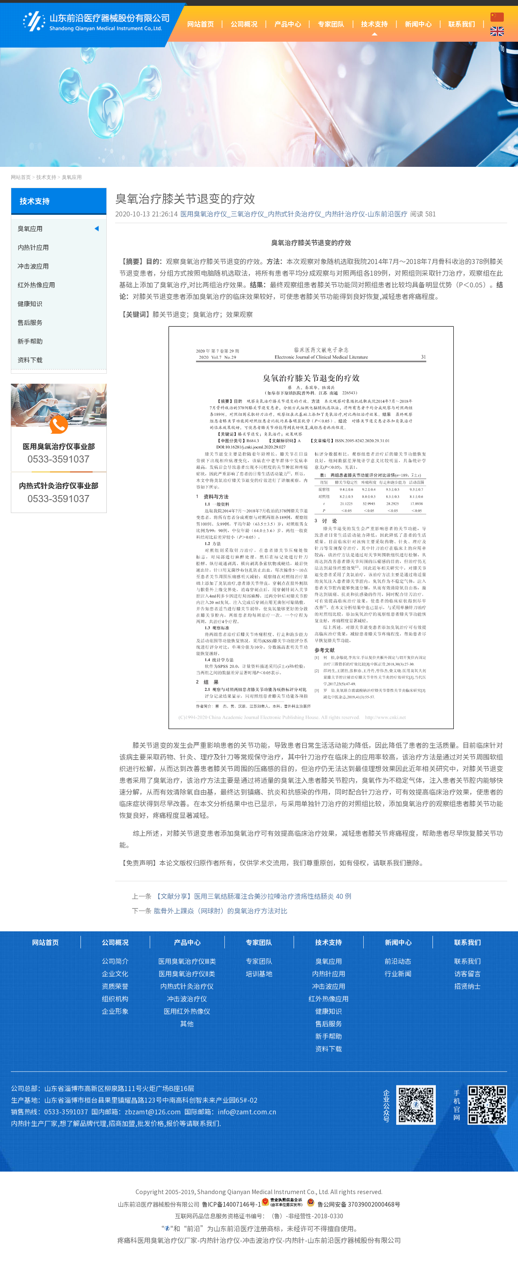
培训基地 (259, 871)
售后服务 (328, 921)
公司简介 (115, 859)
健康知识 (328, 909)
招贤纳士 (467, 884)
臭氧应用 (72, 177)
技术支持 (374, 24)
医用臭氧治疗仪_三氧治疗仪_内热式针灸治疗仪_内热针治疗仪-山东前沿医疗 (293, 214)
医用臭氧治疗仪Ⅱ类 (186, 871)
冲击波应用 (328, 884)
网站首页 (200, 24)
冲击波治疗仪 (187, 896)
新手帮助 (328, 934)
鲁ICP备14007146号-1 (231, 1204)
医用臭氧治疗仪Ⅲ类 (187, 859)
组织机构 (115, 896)
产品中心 (287, 24)
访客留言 (467, 871)
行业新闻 (398, 871)
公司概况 (244, 24)
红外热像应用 (329, 896)
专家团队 (331, 24)
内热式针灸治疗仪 (187, 884)
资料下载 (328, 946)
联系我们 (461, 24)
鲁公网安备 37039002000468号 (358, 1204)
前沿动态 (398, 859)
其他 (187, 921)
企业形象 (115, 909)
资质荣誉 (115, 884)
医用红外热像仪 (186, 909)
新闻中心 (418, 24)
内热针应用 (328, 871)
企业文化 (115, 871)
